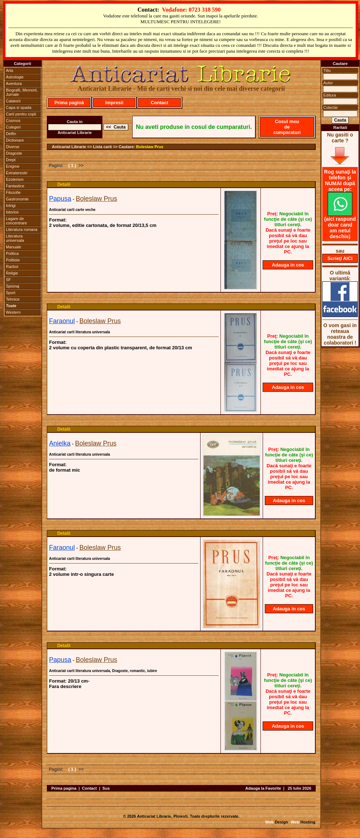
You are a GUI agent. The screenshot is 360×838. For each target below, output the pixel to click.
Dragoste (14, 153)
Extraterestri (16, 173)
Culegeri (13, 127)
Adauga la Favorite (263, 788)
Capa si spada (18, 107)
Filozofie (13, 192)
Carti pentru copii (21, 114)
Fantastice (15, 186)
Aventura (14, 83)
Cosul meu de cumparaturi (286, 127)
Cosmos (13, 120)
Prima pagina (63, 788)
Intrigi (11, 205)
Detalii (63, 184)
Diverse (12, 147)
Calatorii (13, 101)
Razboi (12, 266)
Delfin (11, 133)
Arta (9, 70)
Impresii (114, 102)
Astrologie (15, 77)
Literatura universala (15, 238)
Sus (106, 788)
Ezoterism (15, 179)
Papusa (60, 198)
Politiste (13, 260)
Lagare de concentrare (16, 220)
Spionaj (12, 286)
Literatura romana (21, 229)
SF (8, 279)
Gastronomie (17, 199)
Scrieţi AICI (340, 258)
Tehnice (13, 299)
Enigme (12, 166)
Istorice (12, 212)
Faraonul (62, 321)
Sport (10, 292)
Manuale (13, 247)
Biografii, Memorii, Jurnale (22, 92)
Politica (12, 253)
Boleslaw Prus (149, 147)
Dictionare (15, 140)
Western (13, 312)
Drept (11, 160)
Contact (159, 102)
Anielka (59, 443)
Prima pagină (69, 102)
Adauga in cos (288, 265)
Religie (12, 273)
